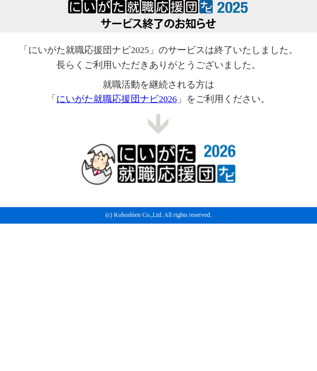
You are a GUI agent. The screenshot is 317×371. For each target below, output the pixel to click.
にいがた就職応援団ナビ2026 (116, 99)
